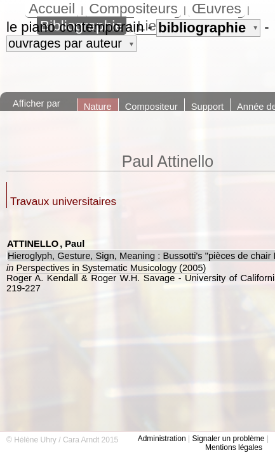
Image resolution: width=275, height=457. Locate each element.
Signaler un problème (228, 438)
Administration (162, 438)
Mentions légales (233, 447)
